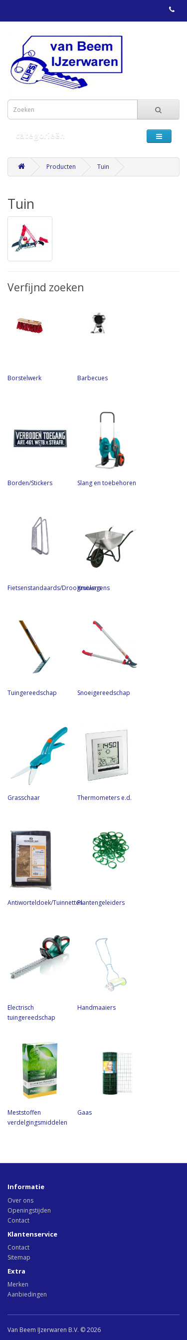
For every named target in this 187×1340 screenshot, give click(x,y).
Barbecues (107, 342)
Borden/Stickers (37, 447)
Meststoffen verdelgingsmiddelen (37, 1082)
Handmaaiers (107, 972)
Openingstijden (29, 1210)
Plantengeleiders (107, 867)
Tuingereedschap (37, 657)
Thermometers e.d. (107, 762)
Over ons (20, 1200)
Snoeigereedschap (107, 657)
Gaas (107, 1077)
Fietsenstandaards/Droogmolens (54, 552)
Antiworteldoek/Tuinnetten (45, 867)
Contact (18, 1220)
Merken (17, 1284)
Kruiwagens (107, 552)
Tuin (103, 166)
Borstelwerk (37, 342)
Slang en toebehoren (107, 447)
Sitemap (18, 1257)
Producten (61, 166)
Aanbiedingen (27, 1294)
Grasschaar (37, 762)
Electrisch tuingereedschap (37, 977)
